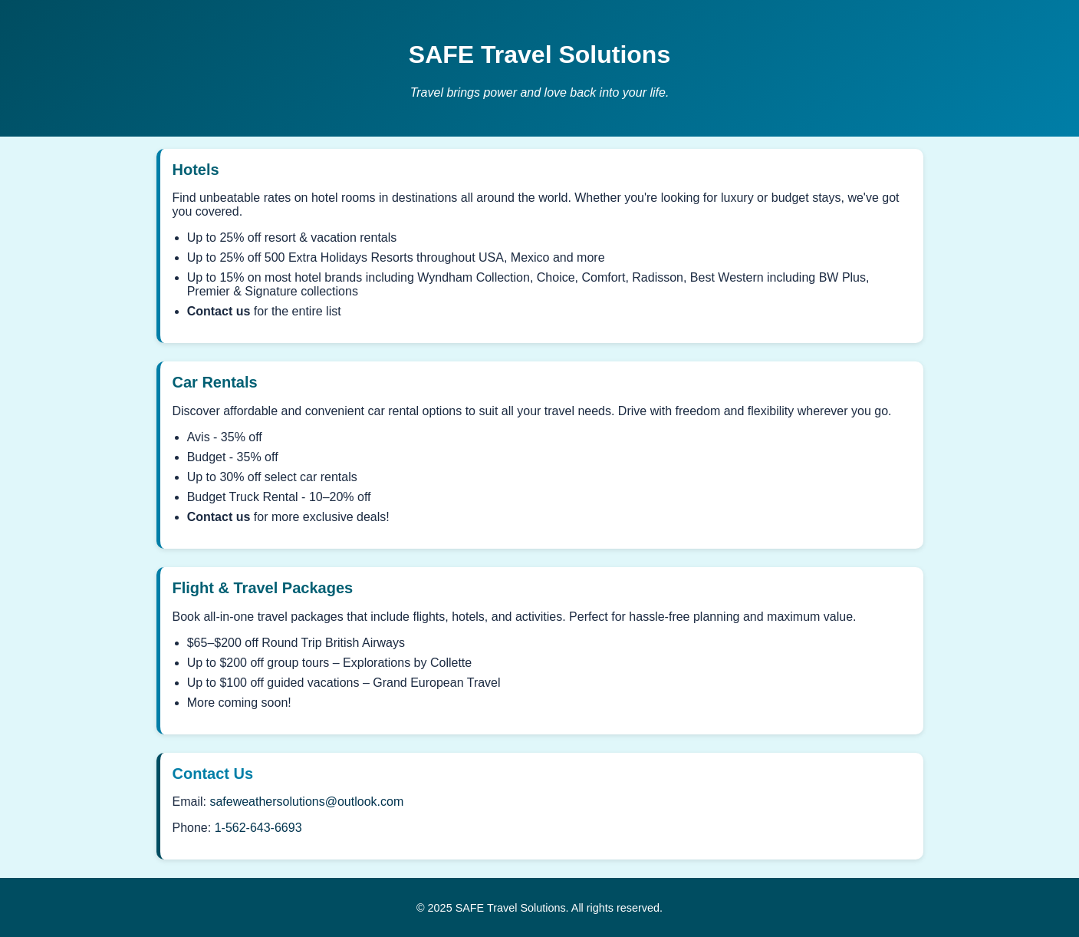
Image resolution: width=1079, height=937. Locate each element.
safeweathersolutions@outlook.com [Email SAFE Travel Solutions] (306, 801)
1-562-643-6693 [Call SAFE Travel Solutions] (258, 827)
